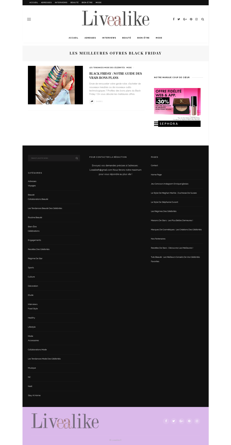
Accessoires (33, 340)
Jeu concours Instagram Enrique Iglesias (169, 184)
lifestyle (32, 327)
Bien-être (87, 3)
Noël (30, 386)
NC (29, 377)
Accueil (33, 3)
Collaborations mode (37, 349)
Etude (30, 295)
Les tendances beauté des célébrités (45, 208)
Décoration (33, 286)
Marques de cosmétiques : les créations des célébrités (176, 229)
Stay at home (34, 395)
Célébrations (33, 231)
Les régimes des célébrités (163, 211)
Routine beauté (35, 217)
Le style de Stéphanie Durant (164, 202)
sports (31, 267)
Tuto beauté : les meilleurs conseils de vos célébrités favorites (175, 259)
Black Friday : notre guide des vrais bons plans (115, 75)
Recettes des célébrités (38, 249)
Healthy (31, 318)
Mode (99, 3)
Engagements (34, 240)
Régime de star (35, 258)
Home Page (156, 174)
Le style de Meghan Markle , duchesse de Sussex (174, 193)
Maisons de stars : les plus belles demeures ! (172, 220)
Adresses (46, 3)
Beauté (75, 3)
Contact (154, 165)
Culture (31, 277)
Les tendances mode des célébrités (107, 68)
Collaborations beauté (38, 199)
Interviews (61, 3)
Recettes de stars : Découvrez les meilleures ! (172, 248)
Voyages (32, 185)
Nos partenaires (158, 239)
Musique (32, 368)
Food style (33, 308)
